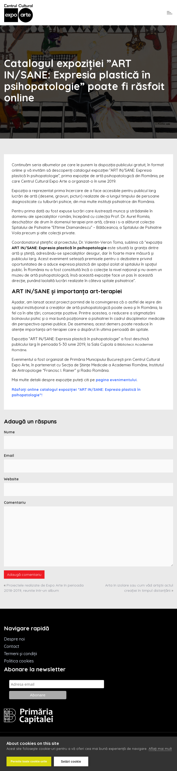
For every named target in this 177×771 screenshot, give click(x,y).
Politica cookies (19, 661)
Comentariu (15, 502)
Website (11, 479)
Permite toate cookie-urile (29, 761)
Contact (11, 646)
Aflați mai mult (160, 749)
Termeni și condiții (20, 653)
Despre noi (14, 639)
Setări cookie (71, 761)
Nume (9, 432)
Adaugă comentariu (24, 574)
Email (9, 455)
